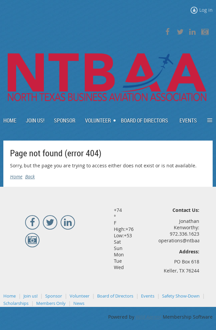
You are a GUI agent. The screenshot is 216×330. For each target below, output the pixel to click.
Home (16, 176)
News (78, 303)
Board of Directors (115, 296)
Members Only (51, 303)
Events (147, 296)
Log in (206, 10)
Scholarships (15, 303)
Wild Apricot (148, 317)
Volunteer (79, 296)
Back (30, 176)
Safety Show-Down (181, 296)
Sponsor (53, 296)
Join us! (30, 296)
